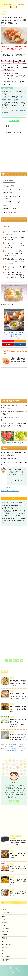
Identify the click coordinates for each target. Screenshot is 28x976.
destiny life (15, 7)
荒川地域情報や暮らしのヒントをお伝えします (14, 970)
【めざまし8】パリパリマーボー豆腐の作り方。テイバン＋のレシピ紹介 (18, 855)
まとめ (8, 135)
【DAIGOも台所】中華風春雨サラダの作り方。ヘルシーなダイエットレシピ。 (18, 683)
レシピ (3, 667)
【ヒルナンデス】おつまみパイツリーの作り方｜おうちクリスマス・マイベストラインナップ (18, 696)
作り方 (8, 129)
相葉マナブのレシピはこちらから (12, 100)
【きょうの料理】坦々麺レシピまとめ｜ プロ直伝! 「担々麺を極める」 (18, 709)
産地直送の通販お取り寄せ (14, 132)
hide (18, 120)
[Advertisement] (14, 156)
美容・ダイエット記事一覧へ (10, 491)
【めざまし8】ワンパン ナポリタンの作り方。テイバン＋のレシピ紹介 (18, 868)
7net (20, 344)
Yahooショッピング (8, 341)
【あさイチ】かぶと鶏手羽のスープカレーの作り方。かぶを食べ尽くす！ (18, 881)
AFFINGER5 (14, 974)
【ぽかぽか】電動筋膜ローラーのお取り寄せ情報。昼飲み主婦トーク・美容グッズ (18, 842)
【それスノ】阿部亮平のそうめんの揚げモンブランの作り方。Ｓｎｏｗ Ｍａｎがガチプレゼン (18, 737)
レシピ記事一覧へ (6, 487)
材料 (7, 126)
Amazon (20, 341)
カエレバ (15, 336)
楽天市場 (8, 344)
